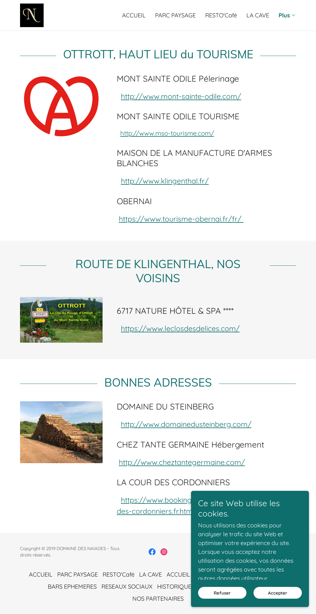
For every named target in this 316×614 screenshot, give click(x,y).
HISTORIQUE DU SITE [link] (185, 586)
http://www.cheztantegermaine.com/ (182, 462)
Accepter (277, 601)
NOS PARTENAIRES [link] (158, 598)
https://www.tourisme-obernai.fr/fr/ (181, 218)
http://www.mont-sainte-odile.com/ (181, 96)
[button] (287, 15)
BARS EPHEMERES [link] (72, 586)
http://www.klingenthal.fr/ (165, 180)
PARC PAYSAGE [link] (175, 15)
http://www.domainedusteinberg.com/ (186, 424)
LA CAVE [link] (257, 15)
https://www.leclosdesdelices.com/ (180, 328)
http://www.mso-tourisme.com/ (167, 133)
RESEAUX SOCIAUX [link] (126, 586)
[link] (32, 14)
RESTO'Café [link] (221, 15)
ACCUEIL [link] (134, 15)
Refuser (222, 601)
